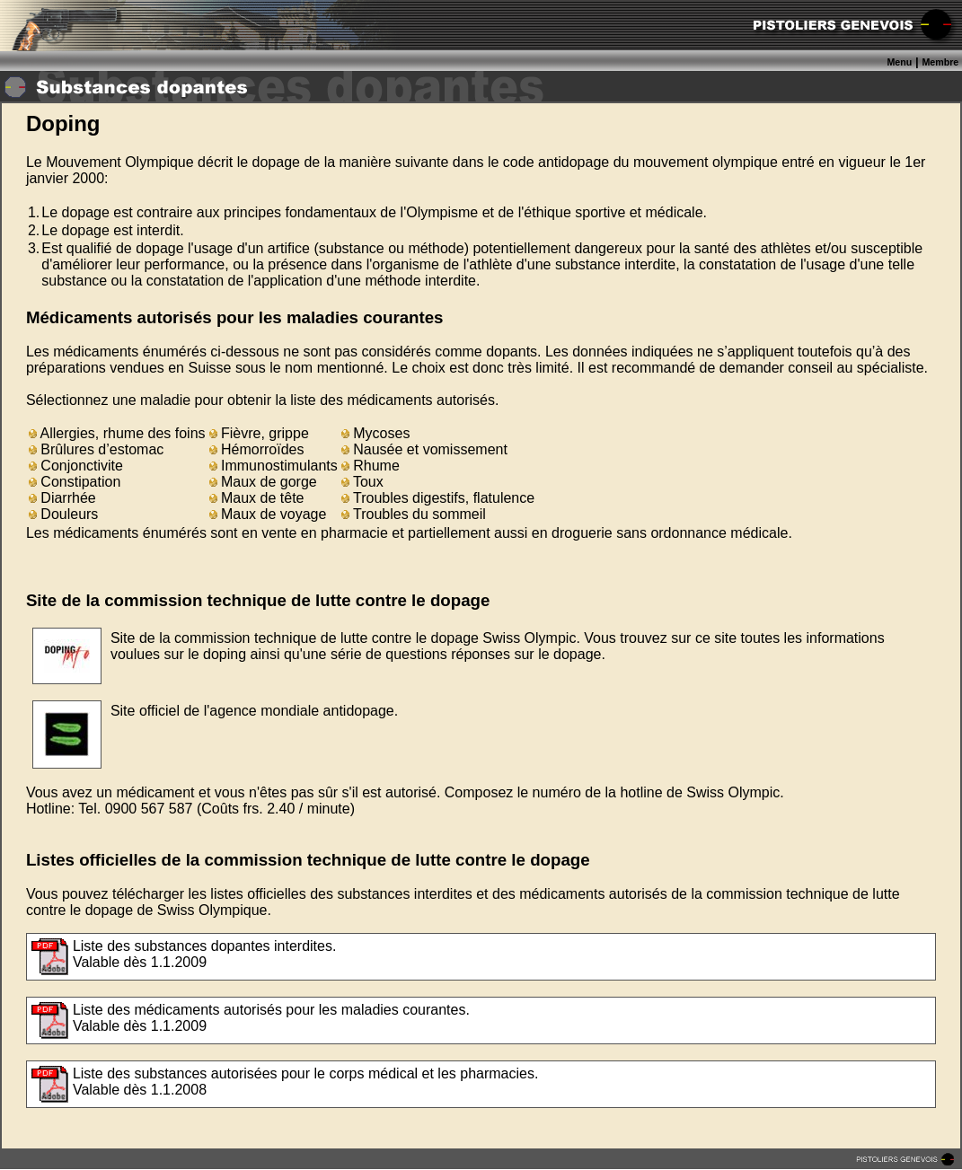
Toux (362, 481)
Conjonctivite (76, 465)
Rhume (370, 465)
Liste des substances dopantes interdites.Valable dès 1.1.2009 (205, 954)
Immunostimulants (273, 465)
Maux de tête (256, 498)
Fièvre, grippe (259, 433)
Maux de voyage (268, 514)
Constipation (74, 481)
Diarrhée (62, 498)
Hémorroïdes (256, 449)
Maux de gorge (263, 481)
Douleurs (63, 514)
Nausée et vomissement (424, 449)
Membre (940, 62)
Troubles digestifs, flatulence (437, 498)
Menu (899, 62)
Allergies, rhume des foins (117, 433)
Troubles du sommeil (413, 514)
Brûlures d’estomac (96, 449)
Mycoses (375, 433)
